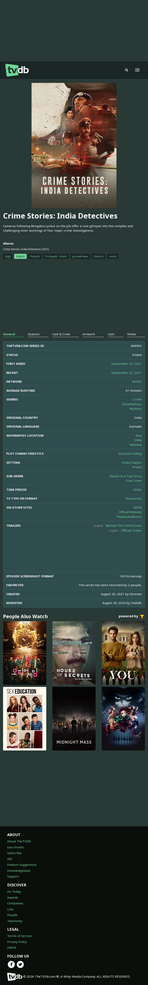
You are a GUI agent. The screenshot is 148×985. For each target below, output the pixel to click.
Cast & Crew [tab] (61, 334)
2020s (137, 489)
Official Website (130, 512)
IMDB (137, 507)
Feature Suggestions (22, 865)
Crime (137, 399)
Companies (15, 903)
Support (13, 876)
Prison (137, 467)
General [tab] (9, 334)
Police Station (132, 462)
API (9, 859)
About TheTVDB (19, 841)
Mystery (136, 408)
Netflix (137, 381)
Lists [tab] (111, 334)
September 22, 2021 (126, 364)
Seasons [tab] (34, 334)
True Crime (133, 480)
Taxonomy (14, 921)
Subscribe (14, 853)
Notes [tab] (131, 334)
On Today (14, 891)
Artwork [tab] (89, 334)
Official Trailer (131, 530)
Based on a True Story (126, 476)
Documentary (132, 404)
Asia (139, 435)
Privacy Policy (17, 942)
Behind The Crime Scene (124, 525)
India (138, 440)
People (12, 915)
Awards (12, 897)
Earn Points (15, 847)
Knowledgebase (19, 870)
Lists (10, 909)
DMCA (11, 947)
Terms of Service (19, 936)
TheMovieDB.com (129, 517)
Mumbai (136, 445)
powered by (132, 616)
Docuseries (134, 498)
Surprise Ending (130, 453)
